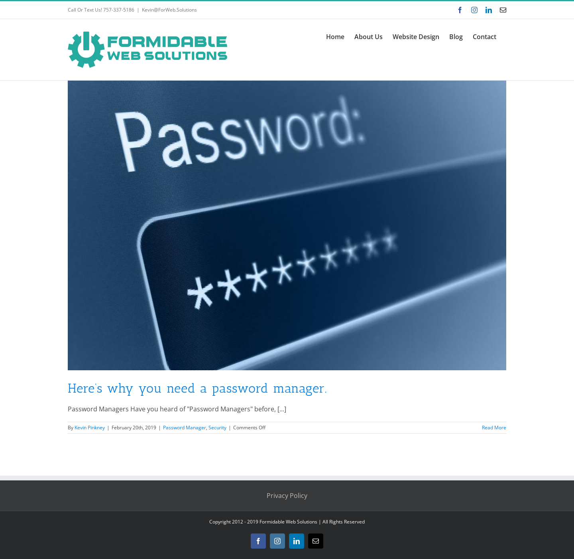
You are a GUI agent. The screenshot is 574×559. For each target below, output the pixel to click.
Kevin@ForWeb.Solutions (169, 9)
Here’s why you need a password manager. (197, 388)
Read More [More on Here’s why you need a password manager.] (494, 427)
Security (217, 427)
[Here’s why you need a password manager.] (287, 225)
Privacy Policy (287, 495)
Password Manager (184, 427)
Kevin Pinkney (90, 427)
